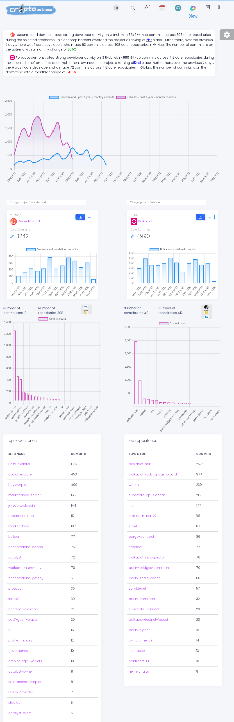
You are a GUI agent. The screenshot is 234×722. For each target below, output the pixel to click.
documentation (21, 516)
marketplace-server (24, 495)
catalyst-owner (20, 671)
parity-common (142, 599)
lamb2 (13, 599)
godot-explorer (20, 474)
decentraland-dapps (25, 547)
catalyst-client (20, 713)
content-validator (22, 609)
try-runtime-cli (140, 640)
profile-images (20, 640)
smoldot (136, 547)
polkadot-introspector (147, 557)
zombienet (137, 588)
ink (131, 505)
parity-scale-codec (145, 578)
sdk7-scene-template (25, 682)
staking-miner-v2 (143, 516)
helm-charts (139, 671)
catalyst (14, 557)
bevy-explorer (19, 484)
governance (18, 650)
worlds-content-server (26, 567)
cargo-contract (141, 536)
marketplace (18, 526)
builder (13, 536)
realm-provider (20, 692)
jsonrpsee (137, 650)
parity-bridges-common (149, 567)
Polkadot (141, 221)
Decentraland (25, 221)
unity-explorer (19, 464)
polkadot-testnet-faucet (148, 619)
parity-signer (139, 630)
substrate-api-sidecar (147, 495)
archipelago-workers (25, 661)
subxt (133, 526)
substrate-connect (144, 609)
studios (14, 702)
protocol (15, 588)
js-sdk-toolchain (21, 505)
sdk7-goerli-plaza (22, 619)
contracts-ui (139, 661)
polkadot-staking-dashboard (153, 474)
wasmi (134, 484)
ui (9, 630)
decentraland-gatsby (25, 578)
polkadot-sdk (140, 464)
